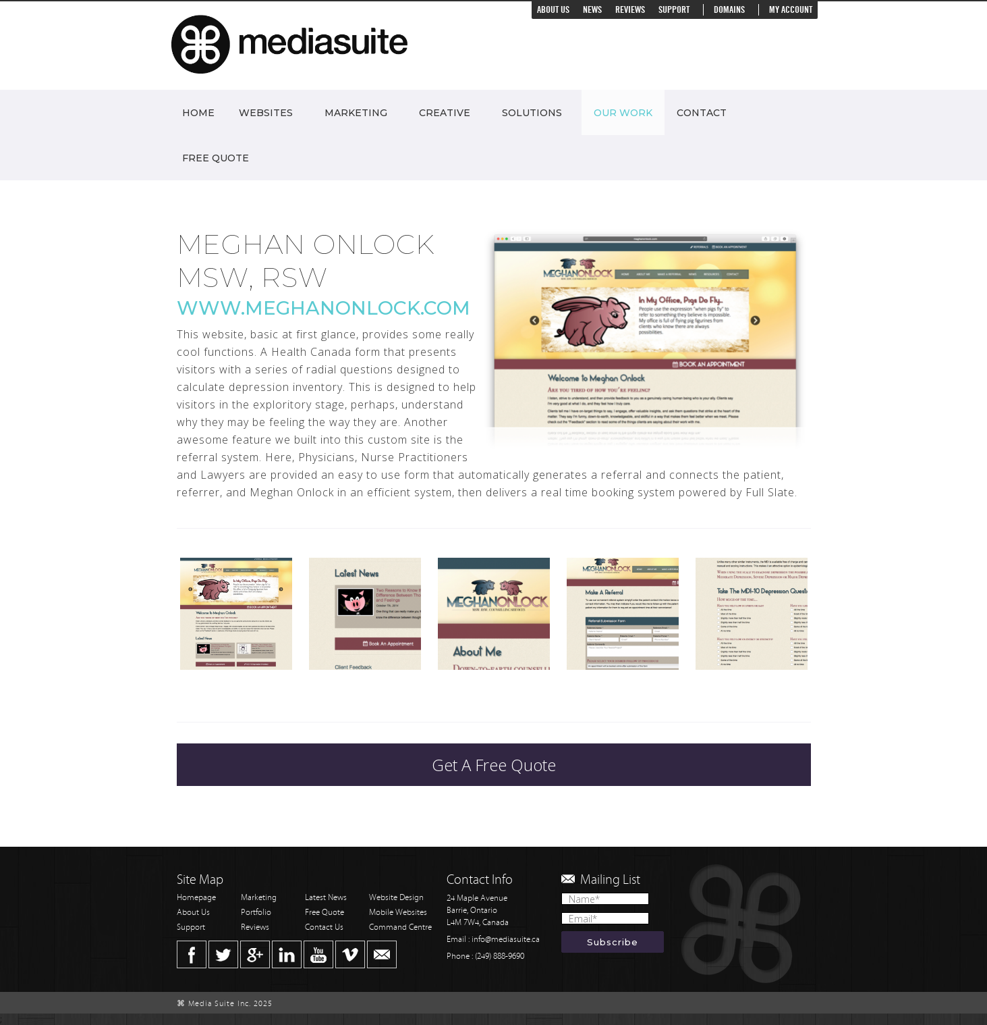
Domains (729, 10)
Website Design (396, 898)
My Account (790, 10)
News (592, 10)
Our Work (623, 113)
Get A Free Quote (494, 765)
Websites (266, 113)
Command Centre (400, 927)
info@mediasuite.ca (506, 940)
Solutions (532, 113)
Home (198, 113)
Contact (702, 113)
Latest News (326, 898)
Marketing (356, 113)
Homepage (196, 898)
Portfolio (256, 913)
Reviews (630, 10)
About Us (553, 10)
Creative (444, 113)
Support (673, 10)
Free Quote (215, 158)
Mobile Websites (398, 913)
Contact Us (324, 927)
